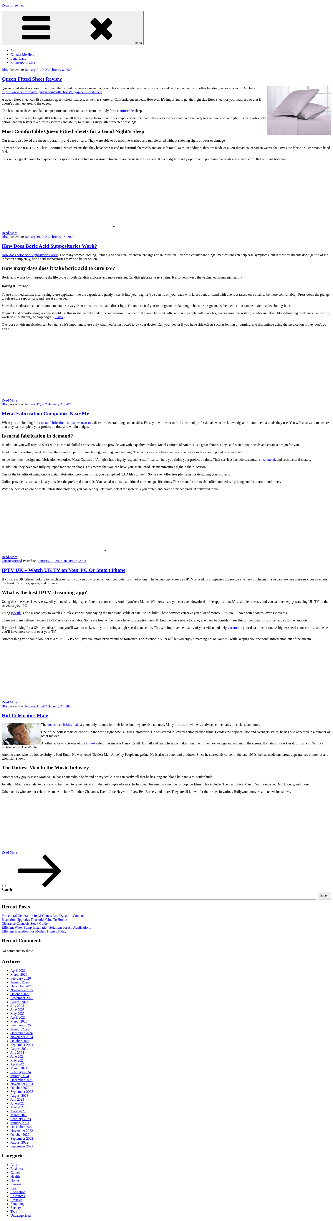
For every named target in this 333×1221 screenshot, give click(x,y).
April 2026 (18, 970)
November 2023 (21, 1084)
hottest (90, 743)
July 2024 (17, 1052)
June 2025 (17, 1009)
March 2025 (18, 1021)
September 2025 (21, 998)
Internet (15, 1184)
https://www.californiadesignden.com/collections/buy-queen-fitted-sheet (52, 92)
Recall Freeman (13, 5)
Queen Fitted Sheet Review (32, 79)
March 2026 (18, 974)
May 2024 (17, 1060)
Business (16, 1168)
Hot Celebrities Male (25, 715)
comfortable (125, 111)
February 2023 (20, 1119)
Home (14, 1180)
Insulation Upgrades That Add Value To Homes (35, 919)
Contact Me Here (22, 54)
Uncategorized (12, 561)
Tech (13, 1211)
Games (15, 1172)
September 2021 (21, 1146)
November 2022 (21, 1130)
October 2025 (20, 994)
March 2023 (18, 1115)
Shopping (17, 1204)
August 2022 (19, 1142)
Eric (13, 50)
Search (7, 890)
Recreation (17, 1192)
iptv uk (16, 613)
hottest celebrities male (63, 724)
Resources (17, 1196)
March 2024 (18, 1068)
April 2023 (18, 1111)
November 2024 (21, 1037)
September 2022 (21, 1138)
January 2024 (19, 1076)
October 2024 (20, 1041)
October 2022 (20, 1134)
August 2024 (19, 1049)
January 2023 (19, 1123)
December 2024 (21, 1033)
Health (15, 1176)
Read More (9, 233)
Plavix (59, 317)
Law (13, 1188)
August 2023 (19, 1095)
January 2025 (19, 1029)
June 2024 (17, 1056)
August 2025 (19, 1002)
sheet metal (267, 459)
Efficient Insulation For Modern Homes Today (34, 931)
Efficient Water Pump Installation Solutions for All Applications (46, 927)
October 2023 (20, 1088)
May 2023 (17, 1107)
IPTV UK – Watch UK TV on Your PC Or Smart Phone (63, 570)
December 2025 (21, 986)
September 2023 (21, 1091)
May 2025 (17, 1013)
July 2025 (17, 1006)
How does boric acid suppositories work (30, 255)
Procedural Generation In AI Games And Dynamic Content (43, 916)
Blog (5, 70)
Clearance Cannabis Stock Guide (25, 923)
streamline (234, 627)
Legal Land (18, 58)
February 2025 (20, 1025)
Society (15, 1208)
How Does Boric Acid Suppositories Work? (49, 246)
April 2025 (18, 1017)
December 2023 (21, 1080)
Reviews (16, 1200)
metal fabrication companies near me (66, 422)
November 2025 (21, 990)
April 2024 (18, 1064)
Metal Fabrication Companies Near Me (45, 413)
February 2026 (20, 978)
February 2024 (20, 1072)
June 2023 (17, 1103)
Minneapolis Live (22, 62)
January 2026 (19, 982)
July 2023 (17, 1099)
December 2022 (21, 1127)
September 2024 (21, 1045)
